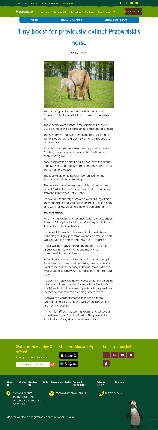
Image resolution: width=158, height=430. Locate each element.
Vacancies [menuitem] (57, 382)
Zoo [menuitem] (18, 3)
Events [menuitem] (34, 20)
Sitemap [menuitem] (119, 382)
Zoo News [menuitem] (89, 12)
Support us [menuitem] (76, 12)
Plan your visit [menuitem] (60, 12)
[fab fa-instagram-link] (126, 3)
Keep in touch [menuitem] (104, 12)
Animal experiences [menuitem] (116, 20)
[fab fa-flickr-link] (137, 3)
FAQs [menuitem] (68, 382)
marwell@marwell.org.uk (71, 393)
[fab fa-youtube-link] (131, 3)
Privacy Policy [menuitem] (101, 383)
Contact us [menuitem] (32, 383)
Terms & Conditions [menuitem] (79, 383)
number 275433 (64, 417)
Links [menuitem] (45, 382)
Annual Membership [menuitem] (71, 20)
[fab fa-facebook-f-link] (121, 3)
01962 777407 (114, 393)
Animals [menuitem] (45, 12)
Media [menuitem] (22, 382)
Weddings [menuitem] (68, 3)
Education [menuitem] (31, 3)
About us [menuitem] (9, 383)
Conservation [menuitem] (50, 3)
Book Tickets (133, 12)
